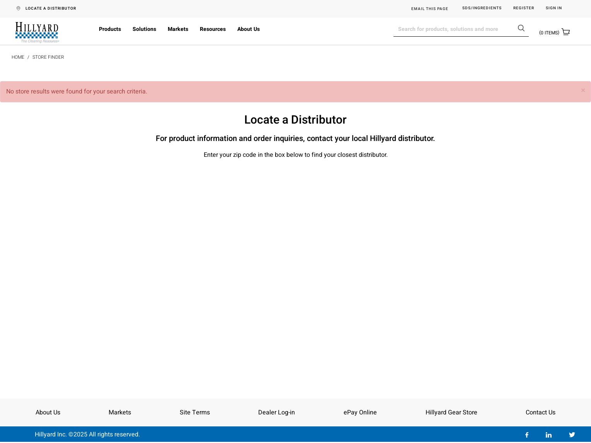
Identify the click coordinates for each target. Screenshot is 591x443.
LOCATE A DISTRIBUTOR (51, 8)
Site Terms (195, 412)
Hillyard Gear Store (451, 412)
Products (110, 29)
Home (18, 57)
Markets (178, 29)
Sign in (554, 8)
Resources (213, 29)
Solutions (144, 29)
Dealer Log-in (276, 412)
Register (523, 8)
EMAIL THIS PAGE (429, 9)
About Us (248, 29)
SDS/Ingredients (482, 8)
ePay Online (360, 412)
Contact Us (540, 412)
